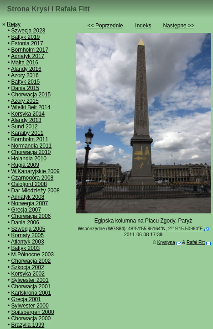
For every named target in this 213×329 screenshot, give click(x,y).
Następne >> (178, 25)
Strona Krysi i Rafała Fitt (48, 9)
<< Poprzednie (105, 25)
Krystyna (166, 242)
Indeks (143, 25)
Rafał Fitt (196, 242)
